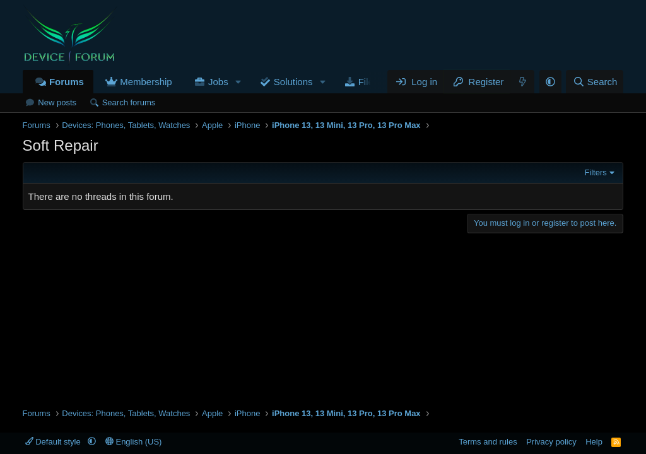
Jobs (218, 81)
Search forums (129, 102)
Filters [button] (595, 172)
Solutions (293, 81)
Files (368, 81)
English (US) (133, 441)
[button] (238, 81)
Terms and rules (488, 441)
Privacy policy (551, 441)
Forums (66, 81)
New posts (57, 102)
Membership (146, 81)
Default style (54, 441)
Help (593, 441)
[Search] (594, 81)
